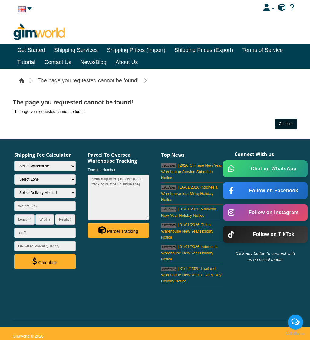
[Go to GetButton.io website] (295, 334)
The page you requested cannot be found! (88, 80)
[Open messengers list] (295, 322)
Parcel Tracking (118, 230)
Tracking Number (102, 170)
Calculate (44, 261)
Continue (286, 124)
